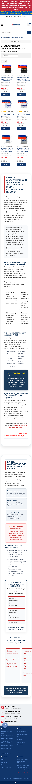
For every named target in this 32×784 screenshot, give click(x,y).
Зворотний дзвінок (6, 767)
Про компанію (21, 731)
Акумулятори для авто (15, 37)
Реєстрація (4, 762)
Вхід (2, 759)
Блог (18, 736)
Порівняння (4, 764)
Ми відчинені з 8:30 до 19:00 (16, 16)
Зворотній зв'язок (22, 772)
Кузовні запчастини (7, 745)
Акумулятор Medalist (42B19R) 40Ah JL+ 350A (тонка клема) (7, 79)
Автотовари (4, 751)
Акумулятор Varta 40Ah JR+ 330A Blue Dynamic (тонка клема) (23, 114)
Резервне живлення (7, 738)
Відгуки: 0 (10, 75)
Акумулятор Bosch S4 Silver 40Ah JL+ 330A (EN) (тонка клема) (23, 150)
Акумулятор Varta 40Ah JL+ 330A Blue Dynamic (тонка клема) (7, 114)
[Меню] (2, 25)
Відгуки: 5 (10, 111)
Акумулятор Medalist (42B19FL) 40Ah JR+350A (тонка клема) (23, 79)
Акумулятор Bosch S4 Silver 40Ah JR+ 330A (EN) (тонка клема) (7, 150)
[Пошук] (29, 32)
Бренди (19, 739)
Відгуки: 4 (26, 111)
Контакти (20, 745)
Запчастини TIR (6, 753)
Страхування (21, 742)
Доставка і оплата (22, 734)
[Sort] (10, 56)
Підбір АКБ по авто (7, 735)
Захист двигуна (6, 748)
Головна (4, 37)
